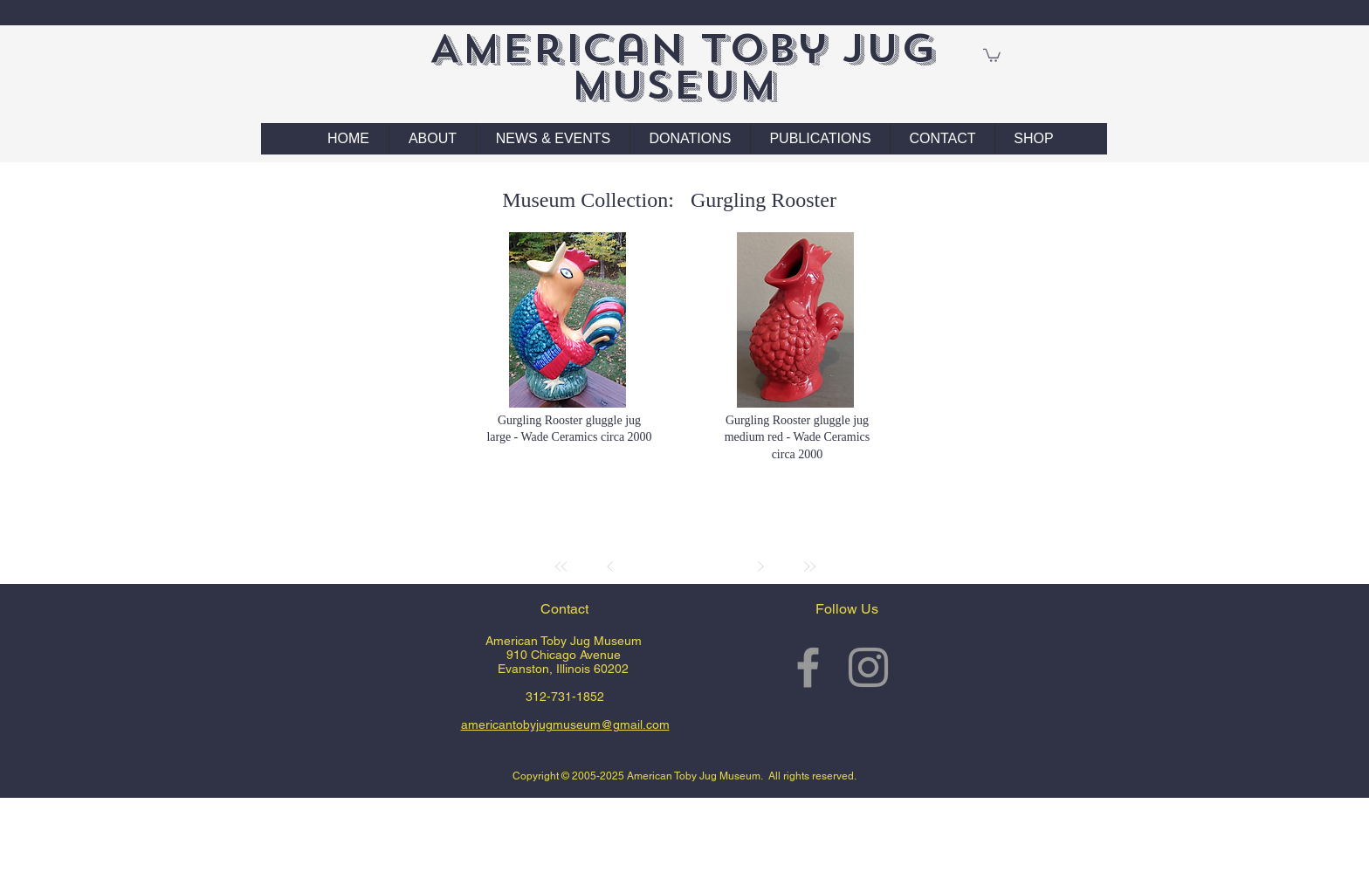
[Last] (809, 566)
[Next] (760, 566)
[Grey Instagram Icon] (868, 667)
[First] (561, 566)
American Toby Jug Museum (682, 67)
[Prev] (610, 566)
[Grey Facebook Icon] (808, 667)
